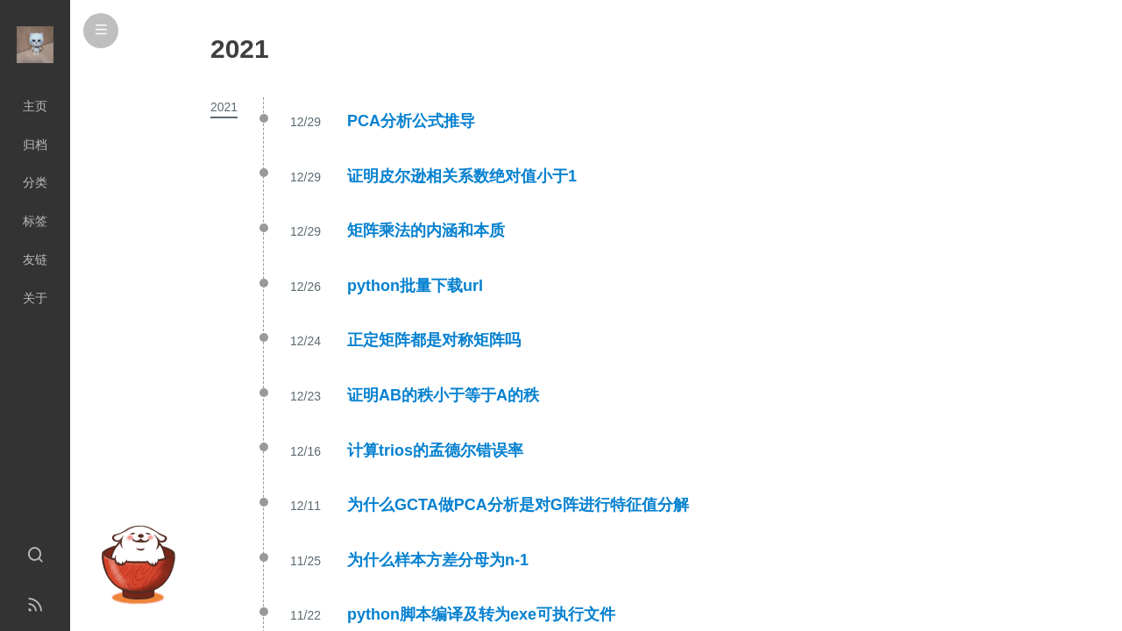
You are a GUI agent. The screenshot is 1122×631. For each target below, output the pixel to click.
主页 (35, 106)
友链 (35, 259)
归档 (35, 145)
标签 (35, 221)
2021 (224, 107)
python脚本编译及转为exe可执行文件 (481, 614)
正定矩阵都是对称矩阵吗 (434, 340)
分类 (35, 182)
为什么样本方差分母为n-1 (438, 560)
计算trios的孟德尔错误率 (435, 450)
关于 (35, 298)
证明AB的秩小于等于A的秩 (443, 395)
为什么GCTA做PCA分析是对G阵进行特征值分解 (518, 505)
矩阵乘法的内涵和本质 (426, 230)
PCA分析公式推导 (411, 121)
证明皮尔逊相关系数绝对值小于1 (462, 176)
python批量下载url (415, 285)
